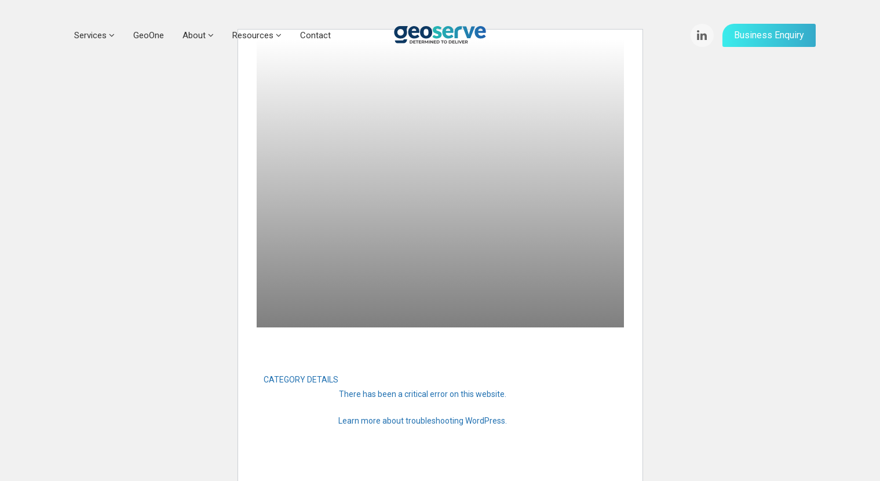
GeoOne (148, 35)
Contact (315, 35)
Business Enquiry (769, 35)
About (198, 35)
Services (94, 35)
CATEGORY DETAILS (301, 379)
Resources (257, 35)
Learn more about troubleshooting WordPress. (422, 420)
